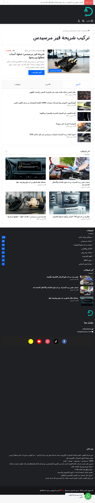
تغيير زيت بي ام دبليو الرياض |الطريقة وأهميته (62, 285)
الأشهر (78, 84)
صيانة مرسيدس (86, 249)
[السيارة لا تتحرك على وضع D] (82, 128)
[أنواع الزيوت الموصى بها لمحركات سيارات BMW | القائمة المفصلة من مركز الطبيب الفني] (82, 107)
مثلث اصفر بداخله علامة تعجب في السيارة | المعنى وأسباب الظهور (51, 93)
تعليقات (17, 84)
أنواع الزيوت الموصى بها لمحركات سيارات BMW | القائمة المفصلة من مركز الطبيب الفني (44, 104)
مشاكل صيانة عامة (85, 245)
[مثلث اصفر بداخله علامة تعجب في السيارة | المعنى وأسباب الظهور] (82, 96)
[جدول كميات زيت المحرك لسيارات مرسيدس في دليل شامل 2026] (82, 138)
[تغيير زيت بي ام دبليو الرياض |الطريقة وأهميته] (86, 288)
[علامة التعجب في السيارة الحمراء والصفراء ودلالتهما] (82, 117)
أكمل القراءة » (36, 72)
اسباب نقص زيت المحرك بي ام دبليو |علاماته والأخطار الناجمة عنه (61, 2)
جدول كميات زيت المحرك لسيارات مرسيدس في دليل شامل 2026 (51, 136)
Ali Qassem (39, 51)
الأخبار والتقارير (86, 257)
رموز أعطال (87, 268)
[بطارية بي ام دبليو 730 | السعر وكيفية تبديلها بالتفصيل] (69, 207)
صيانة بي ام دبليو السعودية (82, 253)
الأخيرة (48, 84)
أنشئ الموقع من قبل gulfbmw (50, 499)
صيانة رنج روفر (86, 261)
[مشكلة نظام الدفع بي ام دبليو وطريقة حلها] (26, 171)
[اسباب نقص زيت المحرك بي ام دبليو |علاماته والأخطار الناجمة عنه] (69, 171)
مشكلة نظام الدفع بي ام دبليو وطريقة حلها (63, 306)
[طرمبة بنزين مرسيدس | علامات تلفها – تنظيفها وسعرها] (26, 207)
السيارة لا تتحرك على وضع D (65, 125)
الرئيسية (85, 31)
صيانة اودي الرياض (85, 272)
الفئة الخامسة (87, 264)
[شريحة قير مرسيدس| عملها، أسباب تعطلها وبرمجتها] (69, 61)
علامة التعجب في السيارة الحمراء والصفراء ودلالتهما (57, 114)
